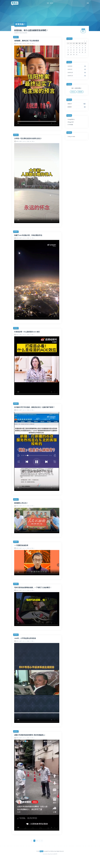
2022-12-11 (23, 334)
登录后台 (73, 91)
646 (29, 410)
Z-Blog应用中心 (71, 119)
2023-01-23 (23, 141)
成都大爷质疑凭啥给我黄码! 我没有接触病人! (29, 735)
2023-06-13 (23, 43)
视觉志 (15, 3)
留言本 (51, 3)
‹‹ (31, 840)
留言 (83, 31)
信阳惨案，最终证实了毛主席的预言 (26, 41)
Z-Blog (48, 853)
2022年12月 (77, 72)
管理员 (17, 43)
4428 (29, 141)
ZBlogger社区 (71, 122)
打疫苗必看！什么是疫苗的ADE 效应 (27, 332)
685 (29, 505)
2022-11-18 (23, 590)
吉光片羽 (55, 853)
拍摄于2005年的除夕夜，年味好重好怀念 (28, 235)
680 (29, 590)
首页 (48, 3)
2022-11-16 (23, 641)
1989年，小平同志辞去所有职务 (25, 638)
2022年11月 (77, 75)
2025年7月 (69, 38)
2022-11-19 (23, 505)
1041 (29, 238)
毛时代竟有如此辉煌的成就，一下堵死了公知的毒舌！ (33, 587)
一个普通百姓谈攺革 (21, 545)
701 (29, 641)
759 (29, 737)
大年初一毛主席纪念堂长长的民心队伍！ (28, 138)
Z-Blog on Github (71, 136)
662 (29, 334)
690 (29, 548)
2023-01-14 (23, 238)
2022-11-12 (23, 737)
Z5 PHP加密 (70, 124)
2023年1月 (77, 69)
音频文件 (77, 103)
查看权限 (80, 91)
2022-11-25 (23, 410)
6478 (29, 43)
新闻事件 (16, 37)
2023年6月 (77, 66)
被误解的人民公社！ (21, 503)
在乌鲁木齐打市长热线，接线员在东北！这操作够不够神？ (34, 407)
